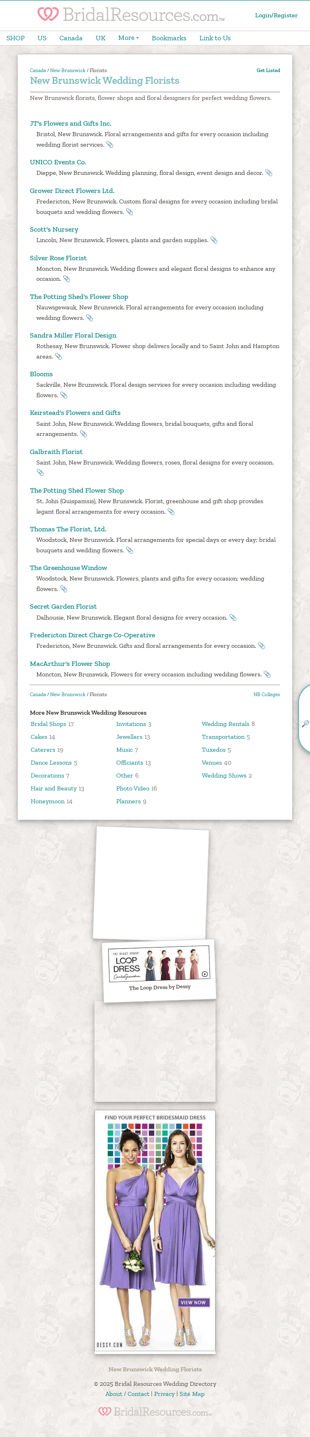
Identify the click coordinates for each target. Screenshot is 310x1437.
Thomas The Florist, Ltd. (68, 529)
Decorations (47, 775)
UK (100, 37)
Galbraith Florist (56, 451)
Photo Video (132, 788)
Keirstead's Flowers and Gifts (75, 412)
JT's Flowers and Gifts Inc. (70, 123)
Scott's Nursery (54, 229)
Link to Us (215, 37)
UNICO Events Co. (58, 162)
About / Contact (127, 1394)
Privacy (164, 1394)
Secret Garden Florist (63, 606)
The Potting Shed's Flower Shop (79, 296)
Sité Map (192, 1394)
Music (124, 749)
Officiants (129, 762)
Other (124, 775)
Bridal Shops (48, 724)
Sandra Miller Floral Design (73, 335)
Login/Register (276, 15)
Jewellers (129, 736)
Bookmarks (169, 37)
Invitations (131, 724)
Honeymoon (48, 801)
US (42, 37)
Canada (71, 37)
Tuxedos (214, 749)
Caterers (43, 749)
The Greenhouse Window (68, 567)
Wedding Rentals (225, 724)
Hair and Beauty (54, 788)
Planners (128, 801)
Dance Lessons (51, 762)
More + (128, 37)
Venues (212, 762)
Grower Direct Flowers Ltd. (72, 190)
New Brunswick (68, 70)
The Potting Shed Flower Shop (77, 490)
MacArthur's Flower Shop (70, 663)
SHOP (15, 37)
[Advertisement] (151, 885)
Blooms (41, 373)
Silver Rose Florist (58, 257)
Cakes (39, 736)
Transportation (223, 736)
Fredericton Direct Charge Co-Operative (92, 634)
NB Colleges (266, 694)
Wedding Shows (224, 775)
